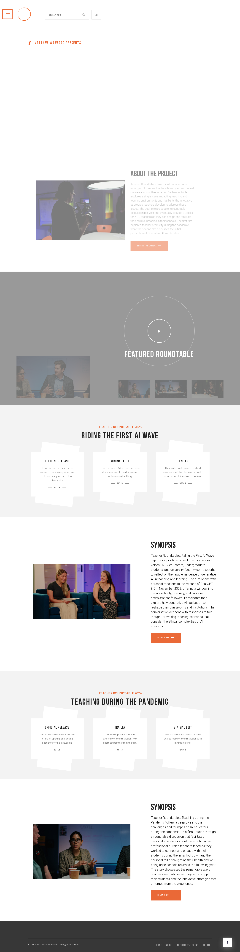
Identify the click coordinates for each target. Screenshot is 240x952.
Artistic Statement (187, 945)
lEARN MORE (163, 895)
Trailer (182, 461)
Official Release (57, 461)
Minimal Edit (120, 461)
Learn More (163, 638)
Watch (57, 488)
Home (159, 945)
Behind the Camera (140, 246)
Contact (207, 945)
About (169, 945)
